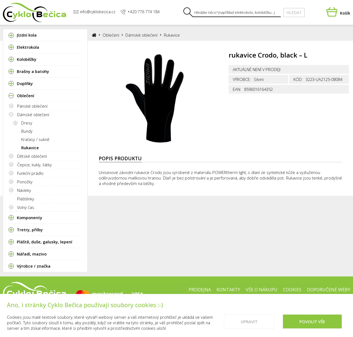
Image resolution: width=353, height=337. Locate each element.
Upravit (249, 326)
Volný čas (25, 207)
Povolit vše (312, 326)
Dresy (26, 123)
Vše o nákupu (261, 290)
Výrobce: (242, 79)
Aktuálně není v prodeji (256, 69)
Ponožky (25, 181)
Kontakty (228, 290)
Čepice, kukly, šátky (34, 164)
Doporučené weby (328, 290)
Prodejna (200, 290)
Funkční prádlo (30, 173)
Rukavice (30, 147)
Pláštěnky (25, 199)
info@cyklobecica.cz (94, 11)
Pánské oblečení (32, 106)
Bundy (27, 131)
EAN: (237, 89)
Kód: (298, 79)
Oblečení (111, 35)
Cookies (292, 290)
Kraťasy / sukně (35, 139)
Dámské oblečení (33, 114)
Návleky (24, 190)
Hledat (294, 12)
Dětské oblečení (32, 156)
